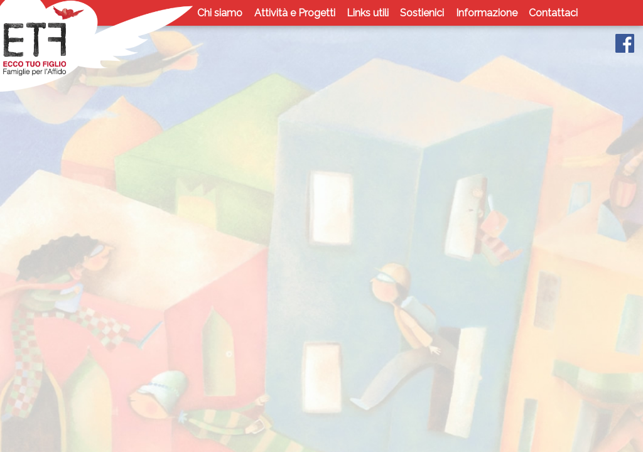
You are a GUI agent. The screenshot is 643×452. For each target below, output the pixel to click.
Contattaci (553, 13)
